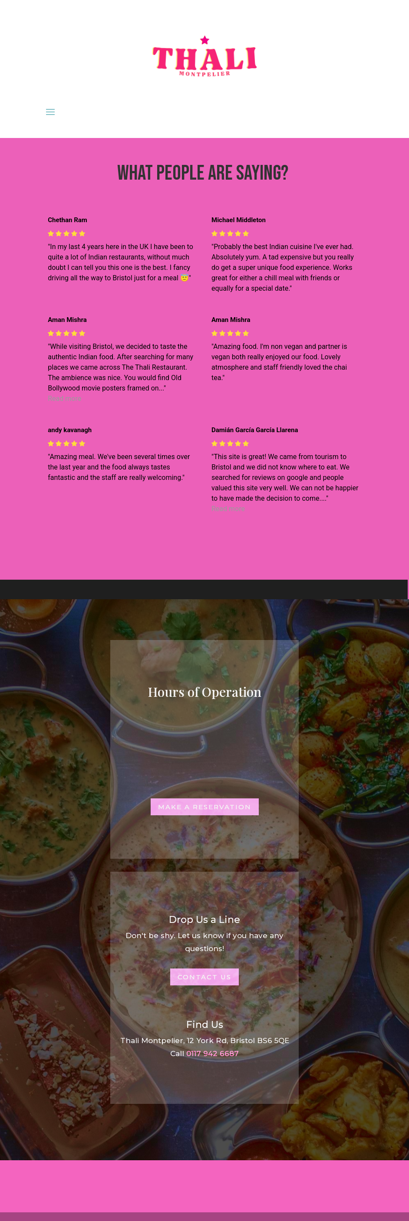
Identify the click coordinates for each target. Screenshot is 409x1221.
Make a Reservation (204, 807)
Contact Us (204, 977)
